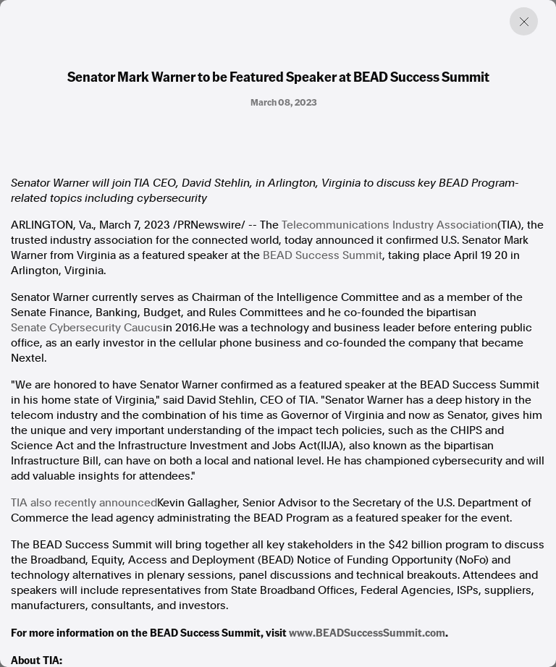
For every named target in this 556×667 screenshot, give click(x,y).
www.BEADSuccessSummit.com (367, 632)
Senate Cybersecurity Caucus (87, 327)
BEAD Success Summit (322, 255)
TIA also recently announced (84, 502)
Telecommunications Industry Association (389, 224)
